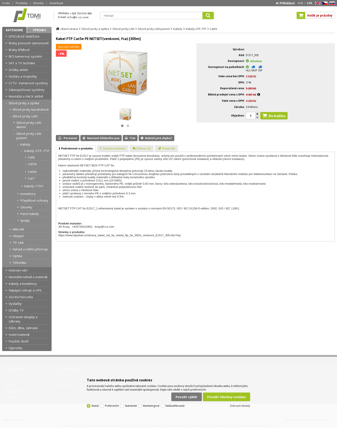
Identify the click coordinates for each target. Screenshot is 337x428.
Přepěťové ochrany (34, 200)
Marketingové (151, 406)
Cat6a (32, 171)
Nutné (95, 406)
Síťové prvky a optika (24, 103)
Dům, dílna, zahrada (23, 328)
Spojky (25, 220)
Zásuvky (26, 207)
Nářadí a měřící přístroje (30, 249)
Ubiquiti (18, 236)
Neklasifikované (175, 406)
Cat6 (31, 157)
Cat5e (32, 164)
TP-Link (18, 242)
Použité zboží (18, 341)
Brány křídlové (19, 50)
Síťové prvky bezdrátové (30, 109)
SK (331, 3)
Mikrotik (18, 229)
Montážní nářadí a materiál (28, 277)
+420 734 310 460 (81, 13)
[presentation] (76, 148)
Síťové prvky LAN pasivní (28, 135)
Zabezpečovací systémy (26, 89)
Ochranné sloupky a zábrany (23, 319)
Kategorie (14, 30)
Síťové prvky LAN (24, 116)
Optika (17, 256)
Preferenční (112, 406)
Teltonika (19, 262)
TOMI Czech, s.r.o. (27, 15)
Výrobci (39, 30)
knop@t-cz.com (104, 226)
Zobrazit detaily (240, 406)
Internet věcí (18, 270)
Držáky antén (18, 69)
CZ (324, 3)
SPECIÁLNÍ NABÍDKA (24, 36)
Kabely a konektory (23, 283)
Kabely (25, 144)
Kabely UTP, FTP (36, 151)
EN (317, 3)
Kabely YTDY (33, 186)
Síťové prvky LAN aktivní (28, 124)
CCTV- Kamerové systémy (28, 83)
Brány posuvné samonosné (29, 43)
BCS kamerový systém (25, 56)
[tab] (76, 148)
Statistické (131, 406)
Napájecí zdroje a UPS (25, 290)
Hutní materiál (19, 334)
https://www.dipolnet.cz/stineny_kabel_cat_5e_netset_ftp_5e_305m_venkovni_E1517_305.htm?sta (119, 235)
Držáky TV (16, 310)
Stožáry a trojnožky (23, 76)
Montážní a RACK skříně (26, 96)
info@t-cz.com (78, 17)
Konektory (28, 194)
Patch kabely (29, 214)
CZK (309, 3)
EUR (300, 3)
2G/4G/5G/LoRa (21, 297)
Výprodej (15, 348)
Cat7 (31, 178)
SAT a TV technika (22, 63)
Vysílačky (15, 303)
